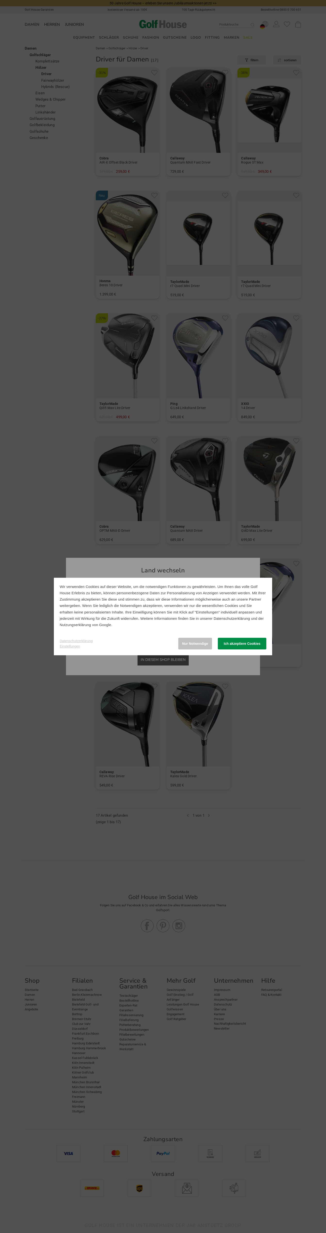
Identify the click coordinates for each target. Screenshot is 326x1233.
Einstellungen (70, 646)
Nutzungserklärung (75, 625)
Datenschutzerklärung (232, 618)
